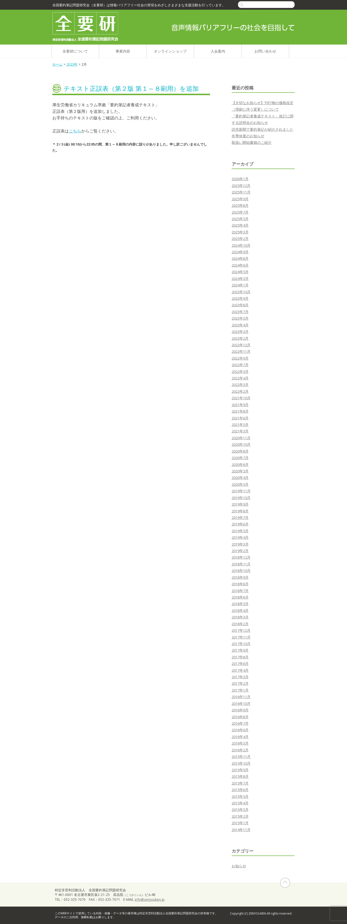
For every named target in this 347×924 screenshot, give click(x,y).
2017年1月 (240, 690)
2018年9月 (240, 577)
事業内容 (123, 51)
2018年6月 (240, 597)
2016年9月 (240, 710)
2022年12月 (241, 344)
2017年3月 (240, 676)
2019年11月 (241, 490)
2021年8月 (240, 411)
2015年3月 (240, 809)
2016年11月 (241, 696)
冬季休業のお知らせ (248, 135)
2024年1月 (240, 285)
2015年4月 (240, 803)
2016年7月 (240, 723)
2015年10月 (241, 763)
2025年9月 (240, 198)
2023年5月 (240, 318)
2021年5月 (240, 424)
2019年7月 (240, 517)
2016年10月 (241, 703)
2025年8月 (240, 205)
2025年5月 (240, 218)
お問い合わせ (265, 51)
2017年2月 (240, 683)
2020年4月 (240, 477)
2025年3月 (240, 232)
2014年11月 (241, 829)
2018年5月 (240, 603)
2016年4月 (240, 736)
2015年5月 (240, 796)
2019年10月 (241, 497)
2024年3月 (240, 278)
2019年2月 (240, 550)
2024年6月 (240, 265)
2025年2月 (240, 238)
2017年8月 (240, 656)
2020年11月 (241, 437)
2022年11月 (241, 351)
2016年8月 (240, 716)
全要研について (75, 51)
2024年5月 (240, 271)
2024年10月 (241, 245)
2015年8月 (240, 776)
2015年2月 (240, 816)
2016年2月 (240, 749)
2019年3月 (240, 544)
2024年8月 (240, 258)
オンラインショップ (170, 51)
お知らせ (239, 865)
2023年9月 (240, 298)
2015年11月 (241, 756)
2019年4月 (240, 537)
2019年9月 (240, 504)
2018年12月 (241, 557)
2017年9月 (240, 650)
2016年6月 (240, 729)
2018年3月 (240, 617)
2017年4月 (240, 670)
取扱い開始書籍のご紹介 (252, 142)
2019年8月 (240, 510)
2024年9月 (240, 251)
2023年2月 (240, 338)
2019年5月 (240, 530)
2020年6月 (240, 464)
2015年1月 (240, 822)
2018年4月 (240, 610)
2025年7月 (240, 212)
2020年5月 (240, 471)
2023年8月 (240, 304)
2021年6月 (240, 418)
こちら (75, 131)
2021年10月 (241, 397)
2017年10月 (241, 643)
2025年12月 (241, 185)
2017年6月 (240, 663)
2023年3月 (240, 331)
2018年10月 (241, 570)
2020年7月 (240, 457)
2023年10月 (241, 291)
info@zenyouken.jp (150, 899)
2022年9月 (240, 358)
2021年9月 (240, 404)
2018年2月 (240, 623)
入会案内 (218, 51)
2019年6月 (240, 524)
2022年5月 (240, 371)
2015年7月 (240, 783)
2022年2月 (240, 391)
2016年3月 (240, 743)
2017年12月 (241, 630)
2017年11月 (241, 637)
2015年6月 (240, 789)
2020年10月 (241, 444)
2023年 (72, 64)
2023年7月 (240, 311)
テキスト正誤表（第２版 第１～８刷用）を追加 (131, 88)
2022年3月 (240, 384)
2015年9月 (240, 769)
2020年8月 (240, 451)
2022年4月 (240, 378)
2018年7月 (240, 590)
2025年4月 (240, 225)
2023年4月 (240, 325)
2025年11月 (241, 192)
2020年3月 (240, 484)
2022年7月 (240, 364)
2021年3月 (240, 431)
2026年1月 (240, 178)
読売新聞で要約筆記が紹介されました (262, 129)
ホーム (57, 64)
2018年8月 (240, 583)
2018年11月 (241, 564)
